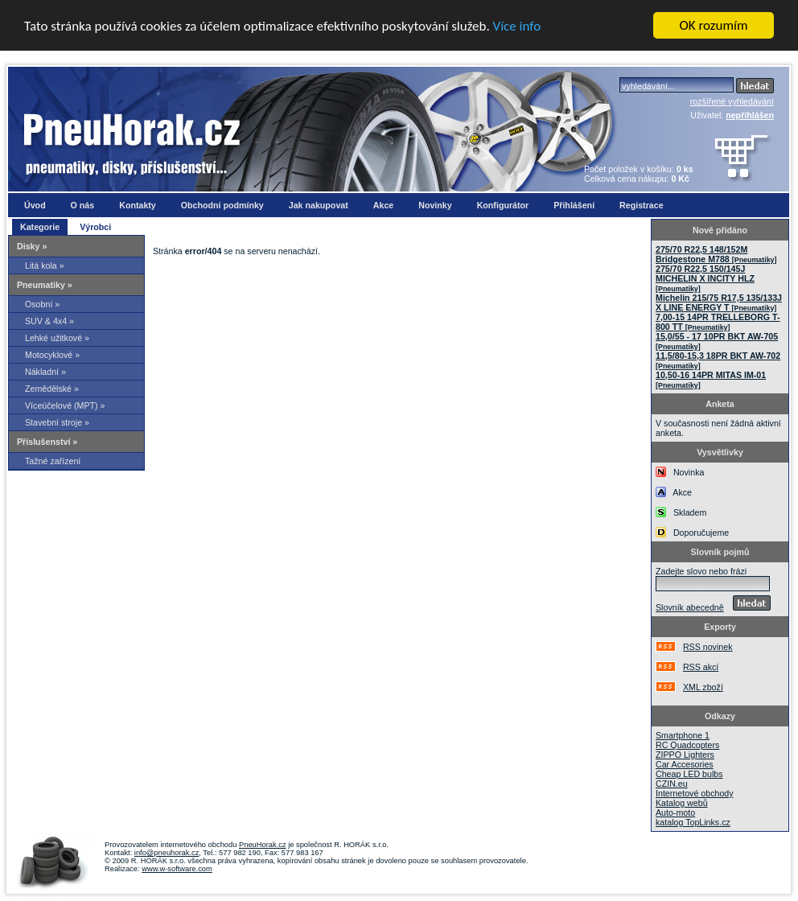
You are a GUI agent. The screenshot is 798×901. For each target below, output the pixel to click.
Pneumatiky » (44, 285)
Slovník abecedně (690, 607)
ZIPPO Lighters (685, 754)
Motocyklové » (52, 355)
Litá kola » (44, 265)
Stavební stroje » (57, 422)
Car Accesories (685, 764)
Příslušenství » (47, 441)
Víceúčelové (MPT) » (65, 405)
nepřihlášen (750, 115)
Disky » (32, 246)
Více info (517, 26)
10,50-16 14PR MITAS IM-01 (711, 379)
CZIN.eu (672, 783)
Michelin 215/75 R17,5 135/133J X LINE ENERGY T (719, 302)
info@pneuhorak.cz (167, 853)
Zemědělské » (52, 388)
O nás (83, 205)
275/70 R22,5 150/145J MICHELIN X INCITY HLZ (705, 278)
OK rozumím (714, 25)
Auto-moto (675, 812)
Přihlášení (573, 205)
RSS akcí (700, 667)
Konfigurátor (503, 205)
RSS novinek (708, 647)
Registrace (641, 205)
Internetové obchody (695, 793)
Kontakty (137, 205)
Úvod (35, 205)
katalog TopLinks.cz (693, 822)
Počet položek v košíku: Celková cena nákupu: (638, 173)
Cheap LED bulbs (689, 774)
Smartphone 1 (683, 735)
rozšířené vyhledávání (732, 101)
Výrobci (95, 227)
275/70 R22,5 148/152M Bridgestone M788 (716, 254)
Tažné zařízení (52, 461)
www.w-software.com (177, 869)
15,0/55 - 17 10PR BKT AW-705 (717, 341)
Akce (383, 205)
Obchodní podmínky (222, 205)
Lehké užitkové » (57, 338)
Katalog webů (682, 803)
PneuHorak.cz (262, 845)
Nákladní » (45, 371)
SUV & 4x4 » (49, 321)
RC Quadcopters (687, 745)
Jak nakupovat (318, 205)
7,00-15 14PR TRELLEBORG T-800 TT (718, 321)
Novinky (434, 205)
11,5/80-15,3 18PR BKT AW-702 (718, 360)
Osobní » (42, 304)
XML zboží (703, 687)
